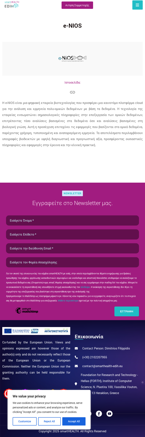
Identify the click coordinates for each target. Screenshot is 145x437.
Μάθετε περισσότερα (68, 300)
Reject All (49, 421)
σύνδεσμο (85, 286)
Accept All (74, 421)
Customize (24, 421)
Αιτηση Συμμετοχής (77, 5)
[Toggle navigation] (137, 5)
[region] (49, 409)
